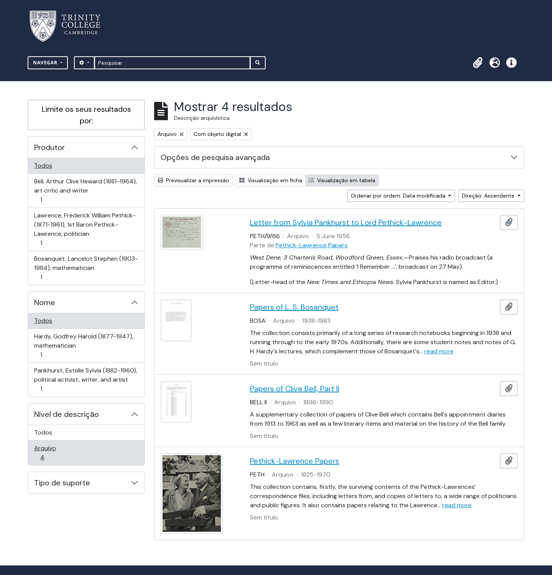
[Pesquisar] (172, 62)
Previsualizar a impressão (193, 180)
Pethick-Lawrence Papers (312, 245)
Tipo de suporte (62, 483)
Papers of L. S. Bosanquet (294, 307)
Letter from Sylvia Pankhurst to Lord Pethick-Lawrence (346, 222)
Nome (44, 302)
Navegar (46, 62)
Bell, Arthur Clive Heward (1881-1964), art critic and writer (85, 190)
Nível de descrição (66, 414)
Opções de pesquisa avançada (215, 157)
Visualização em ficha (270, 180)
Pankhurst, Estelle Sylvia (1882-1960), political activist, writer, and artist (85, 380)
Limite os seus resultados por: (86, 115)
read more (438, 351)
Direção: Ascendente (489, 195)
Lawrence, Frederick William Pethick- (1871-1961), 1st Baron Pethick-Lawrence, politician (85, 229)
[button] (477, 62)
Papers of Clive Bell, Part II (294, 388)
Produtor (49, 147)
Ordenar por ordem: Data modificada (399, 195)
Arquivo (53, 452)
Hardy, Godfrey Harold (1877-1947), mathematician (83, 345)
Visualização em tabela (342, 180)
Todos (43, 166)
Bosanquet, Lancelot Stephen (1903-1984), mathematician (86, 268)
